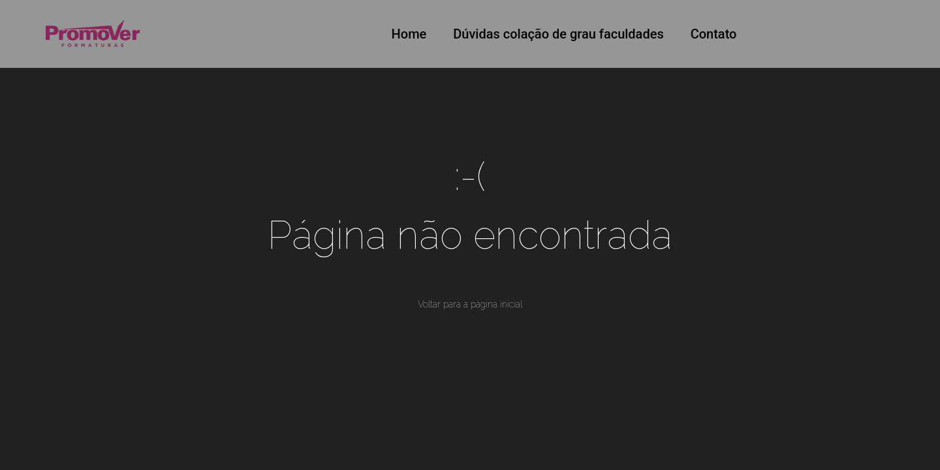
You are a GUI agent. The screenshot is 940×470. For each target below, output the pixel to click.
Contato (714, 34)
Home (409, 34)
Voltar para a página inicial (470, 304)
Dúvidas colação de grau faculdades (558, 34)
